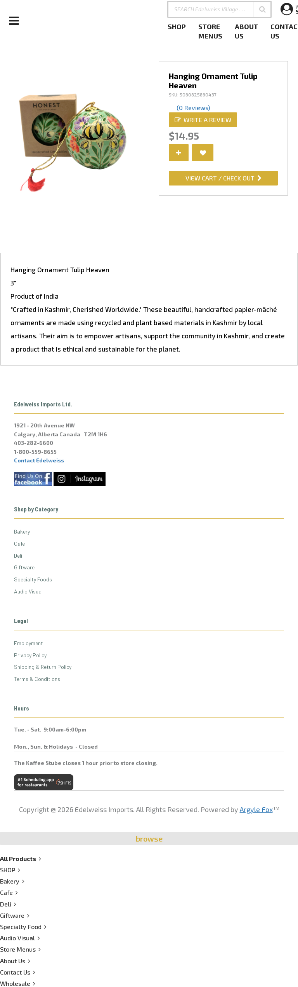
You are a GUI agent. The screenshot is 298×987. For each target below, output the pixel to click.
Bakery (22, 531)
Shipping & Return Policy (42, 666)
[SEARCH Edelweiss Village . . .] (219, 9)
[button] (262, 9)
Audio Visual (28, 591)
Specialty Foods (33, 579)
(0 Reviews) (193, 107)
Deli (18, 555)
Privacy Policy (30, 655)
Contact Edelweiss (39, 460)
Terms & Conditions (37, 679)
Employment (28, 643)
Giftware (24, 567)
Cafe (19, 543)
